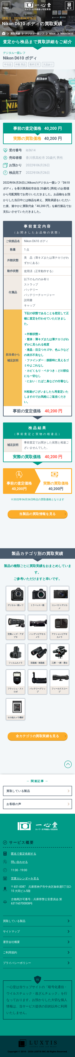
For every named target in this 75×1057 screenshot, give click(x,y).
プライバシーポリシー (36, 962)
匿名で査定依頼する (19, 853)
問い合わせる (15, 861)
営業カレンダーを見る (21, 878)
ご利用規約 (36, 952)
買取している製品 (18, 791)
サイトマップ (36, 931)
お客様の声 (13, 804)
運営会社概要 (36, 942)
